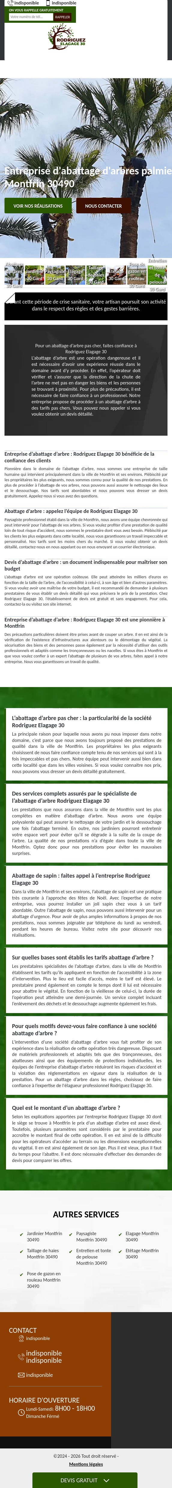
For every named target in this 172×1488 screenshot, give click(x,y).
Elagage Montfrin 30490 (142, 1237)
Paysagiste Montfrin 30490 (91, 1237)
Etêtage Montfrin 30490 (142, 1254)
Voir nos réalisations (38, 206)
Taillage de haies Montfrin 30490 (43, 1254)
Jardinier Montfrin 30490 (44, 1237)
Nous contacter (103, 206)
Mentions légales (86, 1464)
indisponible (23, 3)
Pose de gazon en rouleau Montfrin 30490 (44, 1280)
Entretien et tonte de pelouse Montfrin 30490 (93, 1257)
